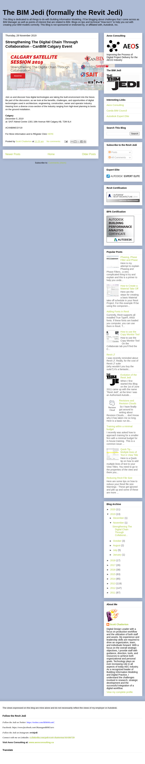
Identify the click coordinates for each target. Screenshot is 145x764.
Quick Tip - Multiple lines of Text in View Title (129, 452)
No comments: (54, 141)
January (117, 554)
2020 (113, 509)
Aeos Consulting (115, 105)
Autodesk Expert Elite (118, 116)
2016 (113, 569)
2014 (113, 578)
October (117, 541)
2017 (113, 565)
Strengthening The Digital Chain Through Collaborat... (122, 530)
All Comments (117, 157)
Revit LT (111, 354)
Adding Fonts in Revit (118, 311)
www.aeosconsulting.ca (41, 742)
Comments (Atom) (57, 162)
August (117, 545)
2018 (113, 560)
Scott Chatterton (119, 624)
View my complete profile (120, 692)
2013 (113, 583)
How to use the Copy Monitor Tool (130, 333)
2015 (113, 574)
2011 (113, 592)
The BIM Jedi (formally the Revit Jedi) (63, 12)
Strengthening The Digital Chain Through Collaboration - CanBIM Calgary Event (41, 44)
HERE (50, 134)
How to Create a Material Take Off (129, 287)
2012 (113, 588)
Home (51, 154)
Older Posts (89, 154)
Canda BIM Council (117, 110)
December (118, 518)
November (118, 522)
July (115, 550)
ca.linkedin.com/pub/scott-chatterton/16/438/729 (52, 737)
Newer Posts (12, 154)
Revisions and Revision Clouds (127, 402)
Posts (113, 152)
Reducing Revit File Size (119, 478)
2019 (113, 514)
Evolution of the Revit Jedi (129, 376)
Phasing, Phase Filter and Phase (129, 258)
